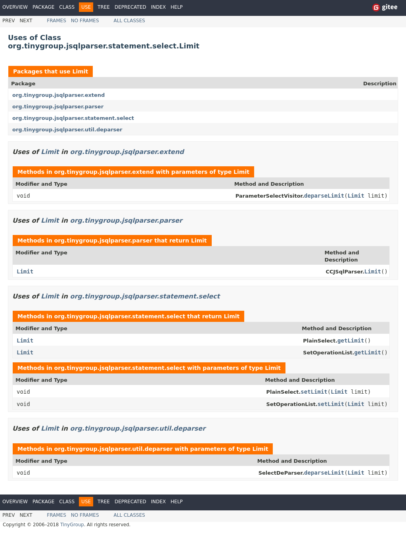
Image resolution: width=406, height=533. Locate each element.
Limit (80, 71)
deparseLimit (324, 195)
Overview (15, 7)
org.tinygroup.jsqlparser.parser (57, 107)
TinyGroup (72, 524)
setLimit (314, 392)
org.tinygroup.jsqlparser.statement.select (73, 118)
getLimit (350, 340)
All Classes (129, 20)
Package (43, 7)
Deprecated (130, 7)
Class (67, 7)
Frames (56, 20)
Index (158, 7)
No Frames (85, 20)
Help (176, 7)
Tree (104, 7)
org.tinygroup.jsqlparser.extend (58, 95)
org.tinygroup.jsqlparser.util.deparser (67, 130)
